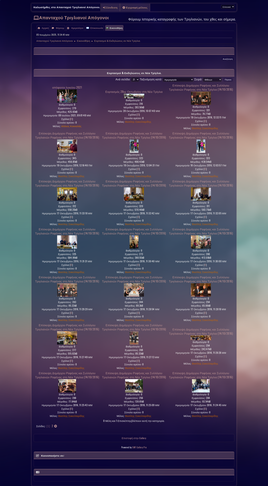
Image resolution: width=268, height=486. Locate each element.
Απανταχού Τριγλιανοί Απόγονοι (74, 17)
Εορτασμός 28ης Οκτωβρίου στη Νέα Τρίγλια (134, 92)
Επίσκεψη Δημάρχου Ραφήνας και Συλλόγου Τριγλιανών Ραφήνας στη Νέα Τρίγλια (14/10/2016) (201, 87)
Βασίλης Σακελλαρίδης (138, 121)
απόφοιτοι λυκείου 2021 (67, 87)
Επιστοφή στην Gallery (134, 438)
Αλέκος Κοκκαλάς (71, 126)
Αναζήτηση (228, 59)
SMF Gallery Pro (139, 447)
